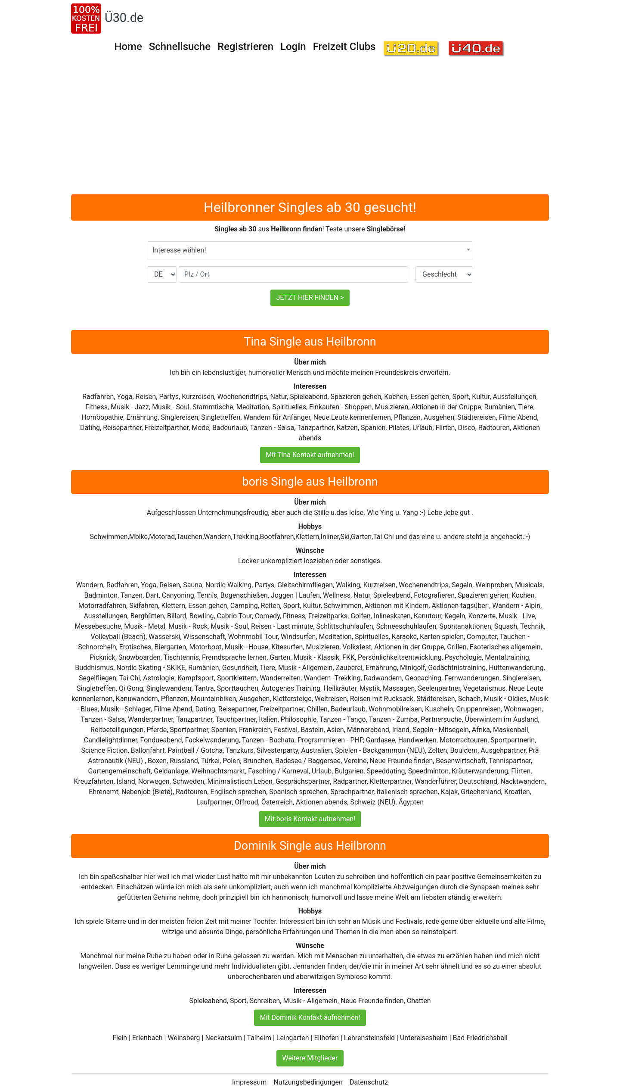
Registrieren (245, 47)
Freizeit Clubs (344, 47)
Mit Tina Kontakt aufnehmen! (310, 455)
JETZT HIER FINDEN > (310, 297)
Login (293, 47)
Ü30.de (124, 17)
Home (128, 47)
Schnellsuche (180, 47)
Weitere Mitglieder (310, 1058)
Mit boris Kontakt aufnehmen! (310, 819)
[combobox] (310, 250)
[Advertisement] (310, 129)
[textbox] (310, 250)
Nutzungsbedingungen (307, 1082)
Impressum (249, 1082)
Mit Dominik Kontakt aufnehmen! (310, 1017)
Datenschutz (369, 1082)
